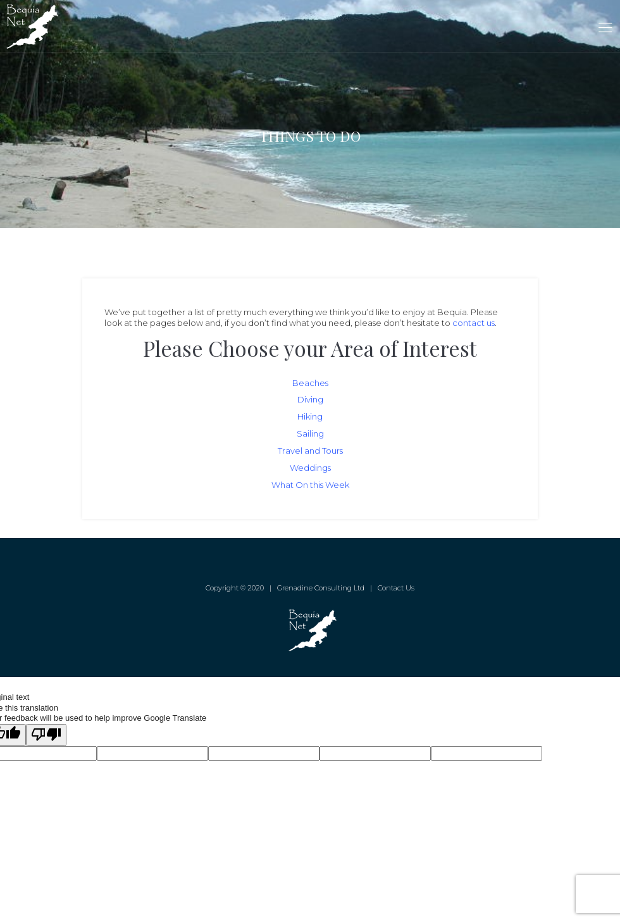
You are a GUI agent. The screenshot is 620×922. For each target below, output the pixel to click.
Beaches (310, 383)
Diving (310, 399)
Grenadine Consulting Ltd (320, 587)
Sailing (310, 433)
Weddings (310, 468)
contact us (473, 323)
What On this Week (310, 485)
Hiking (310, 416)
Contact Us (396, 587)
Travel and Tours (310, 450)
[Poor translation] (46, 735)
